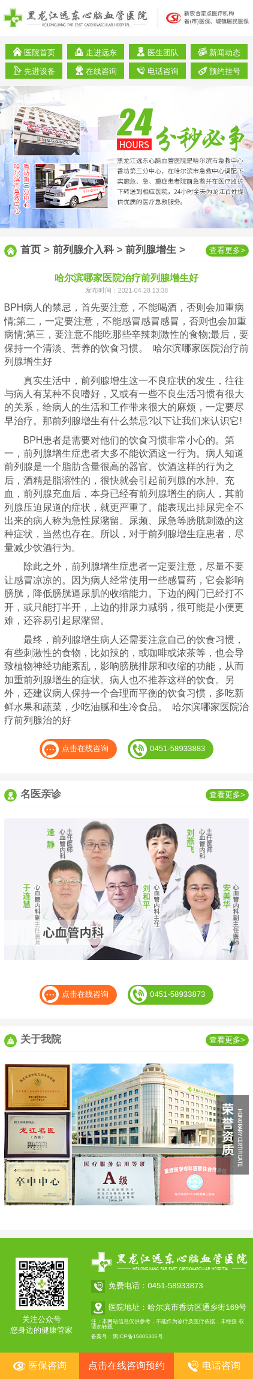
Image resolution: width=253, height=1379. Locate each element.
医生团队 (157, 52)
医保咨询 (40, 1367)
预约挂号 (219, 70)
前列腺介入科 (83, 249)
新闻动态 (219, 52)
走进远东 (96, 52)
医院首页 (34, 52)
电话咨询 (157, 70)
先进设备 (34, 70)
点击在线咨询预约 (126, 1365)
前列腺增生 (150, 249)
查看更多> (227, 250)
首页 (30, 249)
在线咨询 (96, 70)
